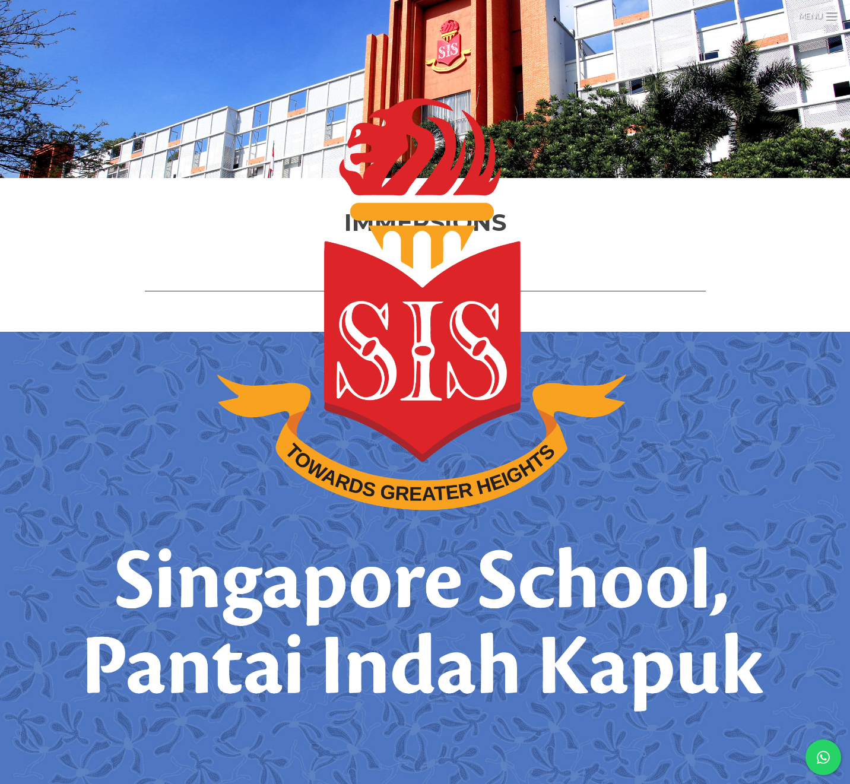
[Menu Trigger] (817, 13)
